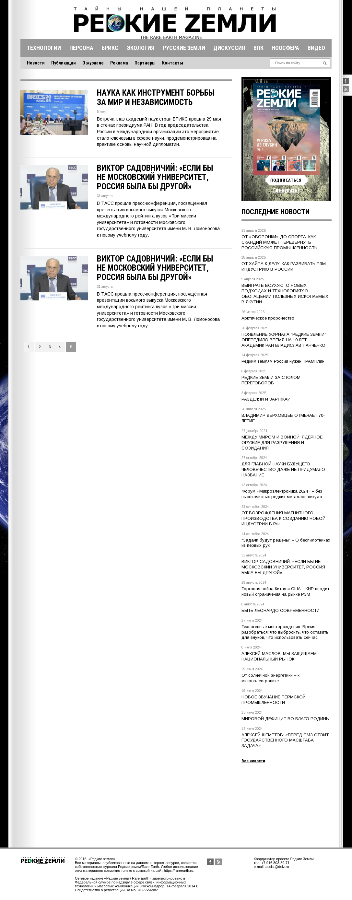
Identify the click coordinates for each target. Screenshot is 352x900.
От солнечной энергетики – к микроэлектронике (270, 678)
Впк (258, 47)
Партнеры (145, 62)
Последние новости (275, 212)
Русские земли (184, 47)
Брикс (109, 47)
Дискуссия (229, 47)
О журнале (93, 62)
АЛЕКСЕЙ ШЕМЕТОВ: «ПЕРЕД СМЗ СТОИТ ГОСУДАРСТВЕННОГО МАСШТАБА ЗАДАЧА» (285, 740)
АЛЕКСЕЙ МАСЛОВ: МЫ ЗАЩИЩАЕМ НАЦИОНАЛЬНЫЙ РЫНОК (279, 656)
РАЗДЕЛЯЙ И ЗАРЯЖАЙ (265, 399)
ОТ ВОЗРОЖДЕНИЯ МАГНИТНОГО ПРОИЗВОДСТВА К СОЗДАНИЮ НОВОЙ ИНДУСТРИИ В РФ (283, 518)
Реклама (119, 62)
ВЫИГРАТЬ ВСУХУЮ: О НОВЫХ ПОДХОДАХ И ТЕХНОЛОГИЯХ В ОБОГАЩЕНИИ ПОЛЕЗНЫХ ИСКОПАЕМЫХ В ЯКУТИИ (284, 293)
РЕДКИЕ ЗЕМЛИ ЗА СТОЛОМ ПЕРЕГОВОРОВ (270, 380)
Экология (140, 47)
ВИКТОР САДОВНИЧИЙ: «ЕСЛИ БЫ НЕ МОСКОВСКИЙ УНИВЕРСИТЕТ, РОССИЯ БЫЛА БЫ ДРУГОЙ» (283, 567)
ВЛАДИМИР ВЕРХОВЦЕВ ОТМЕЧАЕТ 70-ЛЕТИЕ (283, 418)
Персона (81, 47)
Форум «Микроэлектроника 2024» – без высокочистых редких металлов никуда (281, 494)
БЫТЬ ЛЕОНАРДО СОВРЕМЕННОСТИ (280, 610)
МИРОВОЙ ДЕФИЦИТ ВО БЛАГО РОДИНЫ (285, 718)
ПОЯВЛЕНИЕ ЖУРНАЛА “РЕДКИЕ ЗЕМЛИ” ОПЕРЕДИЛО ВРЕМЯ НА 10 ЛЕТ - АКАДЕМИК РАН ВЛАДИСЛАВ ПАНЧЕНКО (283, 340)
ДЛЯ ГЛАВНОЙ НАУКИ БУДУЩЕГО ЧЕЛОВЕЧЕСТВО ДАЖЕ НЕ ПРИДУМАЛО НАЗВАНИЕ (283, 469)
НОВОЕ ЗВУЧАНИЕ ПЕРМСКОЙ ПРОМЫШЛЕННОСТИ (273, 700)
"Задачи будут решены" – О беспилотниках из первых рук (285, 543)
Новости (36, 62)
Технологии (44, 47)
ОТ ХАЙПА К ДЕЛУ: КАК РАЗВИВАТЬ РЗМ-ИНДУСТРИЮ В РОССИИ (284, 266)
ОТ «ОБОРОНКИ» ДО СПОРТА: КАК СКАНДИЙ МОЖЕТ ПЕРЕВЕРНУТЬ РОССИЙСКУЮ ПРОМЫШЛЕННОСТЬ (279, 242)
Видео (316, 47)
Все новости (253, 760)
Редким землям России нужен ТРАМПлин (282, 361)
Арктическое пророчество (267, 318)
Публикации (63, 62)
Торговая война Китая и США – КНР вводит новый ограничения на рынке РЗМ (285, 591)
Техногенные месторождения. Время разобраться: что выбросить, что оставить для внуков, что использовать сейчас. (284, 632)
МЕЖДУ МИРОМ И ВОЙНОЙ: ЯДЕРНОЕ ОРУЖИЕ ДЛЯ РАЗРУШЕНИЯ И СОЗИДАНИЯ (282, 442)
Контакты (172, 62)
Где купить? (286, 190)
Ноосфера (285, 47)
